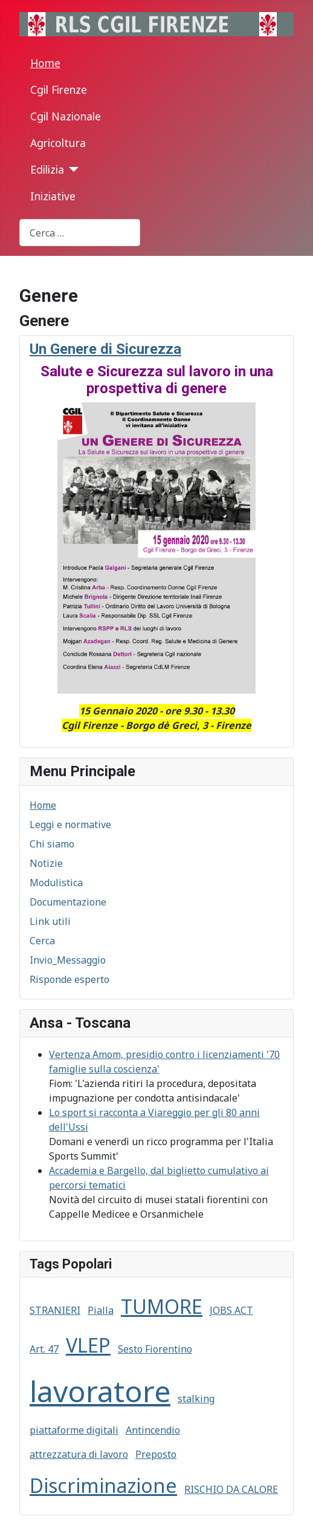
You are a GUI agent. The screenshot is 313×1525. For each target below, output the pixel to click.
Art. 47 (44, 1349)
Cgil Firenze (58, 89)
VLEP (88, 1345)
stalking (196, 1398)
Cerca (42, 940)
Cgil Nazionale (65, 116)
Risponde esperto (69, 979)
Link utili (50, 921)
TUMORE (161, 1306)
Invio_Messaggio (68, 960)
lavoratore (100, 1391)
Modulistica (56, 882)
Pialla (101, 1310)
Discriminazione (103, 1485)
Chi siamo (52, 844)
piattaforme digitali (74, 1430)
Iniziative (53, 196)
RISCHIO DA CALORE (231, 1489)
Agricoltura (58, 143)
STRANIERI (55, 1310)
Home (45, 63)
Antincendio (153, 1430)
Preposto (155, 1454)
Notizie (46, 863)
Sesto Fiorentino (155, 1349)
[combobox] (79, 232)
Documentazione (68, 902)
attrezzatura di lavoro (79, 1454)
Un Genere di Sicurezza (105, 349)
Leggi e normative (70, 824)
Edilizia (47, 169)
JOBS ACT (231, 1310)
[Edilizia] (71, 169)
